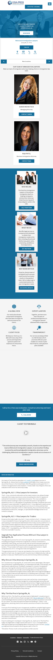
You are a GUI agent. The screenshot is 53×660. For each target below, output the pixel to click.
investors (26, 482)
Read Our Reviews (26, 464)
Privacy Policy (15, 651)
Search (35, 52)
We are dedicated (38, 598)
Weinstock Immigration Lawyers (26, 41)
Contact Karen (26, 114)
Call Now (27, 415)
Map (17, 52)
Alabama (19, 637)
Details (23, 52)
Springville (26, 637)
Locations (13, 637)
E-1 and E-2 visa (30, 480)
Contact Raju (26, 161)
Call (29, 52)
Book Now (26, 33)
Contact (39, 651)
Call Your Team (26, 208)
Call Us (26, 47)
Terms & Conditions (28, 651)
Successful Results (26, 288)
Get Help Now (26, 249)
